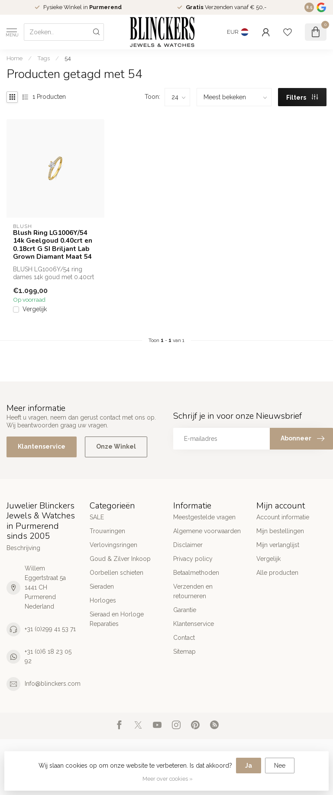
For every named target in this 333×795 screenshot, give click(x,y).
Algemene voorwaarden (207, 531)
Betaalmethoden (196, 572)
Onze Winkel (116, 446)
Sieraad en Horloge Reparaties (117, 619)
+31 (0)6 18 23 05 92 (48, 656)
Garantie (184, 609)
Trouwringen (107, 531)
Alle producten (277, 572)
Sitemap (184, 651)
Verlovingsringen (113, 544)
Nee (279, 765)
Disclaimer (188, 544)
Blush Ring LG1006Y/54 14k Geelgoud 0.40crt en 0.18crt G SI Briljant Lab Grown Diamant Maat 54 (52, 245)
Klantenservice (41, 446)
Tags (43, 58)
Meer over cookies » (167, 778)
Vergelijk (35, 309)
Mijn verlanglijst (277, 544)
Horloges (103, 600)
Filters (302, 97)
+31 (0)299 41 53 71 (50, 629)
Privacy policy (193, 558)
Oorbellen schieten (116, 572)
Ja (248, 765)
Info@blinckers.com (53, 683)
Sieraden (102, 586)
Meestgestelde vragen (204, 517)
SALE (97, 517)
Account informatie (282, 517)
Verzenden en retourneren (193, 591)
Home (14, 58)
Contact (184, 637)
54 (68, 58)
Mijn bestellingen (280, 531)
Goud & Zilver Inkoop (120, 558)
